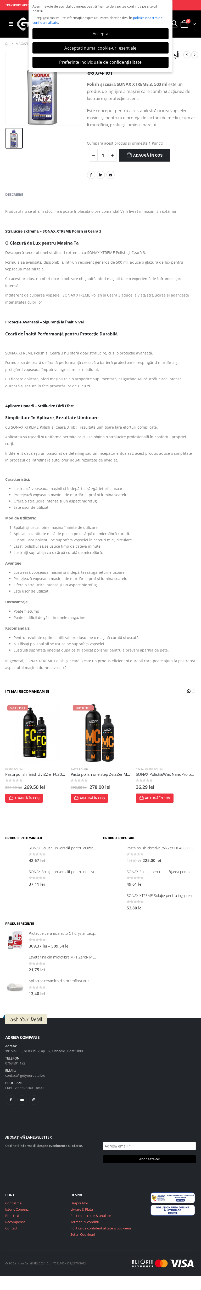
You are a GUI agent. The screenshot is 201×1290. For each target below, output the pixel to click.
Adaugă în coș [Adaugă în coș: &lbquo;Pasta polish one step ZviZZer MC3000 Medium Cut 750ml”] (154, 798)
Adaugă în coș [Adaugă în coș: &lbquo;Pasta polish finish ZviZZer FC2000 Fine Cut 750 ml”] (89, 798)
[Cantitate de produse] (103, 155)
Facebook (91, 175)
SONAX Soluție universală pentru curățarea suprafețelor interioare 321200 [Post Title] (89, 847)
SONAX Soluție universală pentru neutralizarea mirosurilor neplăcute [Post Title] (84, 871)
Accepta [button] (101, 34)
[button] (188, 691)
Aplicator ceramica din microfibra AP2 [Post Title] (59, 980)
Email (110, 175)
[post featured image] (35, 733)
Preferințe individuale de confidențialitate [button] (100, 62)
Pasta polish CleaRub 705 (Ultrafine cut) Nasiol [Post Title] (46, 774)
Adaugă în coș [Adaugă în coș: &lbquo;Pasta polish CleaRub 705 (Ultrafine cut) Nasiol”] (24, 798)
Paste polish (14, 769)
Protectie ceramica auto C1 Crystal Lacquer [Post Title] (64, 933)
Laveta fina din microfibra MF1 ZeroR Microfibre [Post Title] (67, 957)
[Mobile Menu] (11, 24)
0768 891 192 (15, 1063)
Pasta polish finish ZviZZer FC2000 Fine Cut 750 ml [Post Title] (116, 774)
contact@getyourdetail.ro (25, 1075)
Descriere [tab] (14, 194)
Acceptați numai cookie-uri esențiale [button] (100, 48)
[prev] (187, 54)
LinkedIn (101, 175)
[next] (194, 54)
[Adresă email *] (149, 1146)
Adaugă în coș (148, 155)
